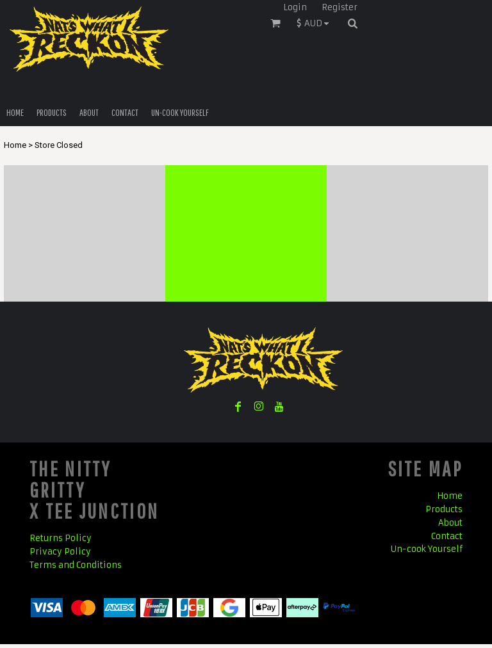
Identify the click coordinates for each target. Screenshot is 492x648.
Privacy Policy (60, 551)
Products (444, 509)
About (450, 522)
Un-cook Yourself (427, 549)
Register (339, 7)
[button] (316, 23)
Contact (447, 536)
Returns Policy (60, 538)
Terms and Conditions (75, 565)
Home (15, 145)
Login (295, 7)
